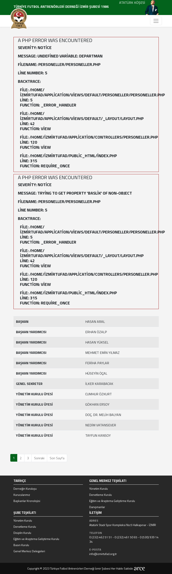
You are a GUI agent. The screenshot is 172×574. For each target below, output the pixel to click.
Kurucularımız (21, 494)
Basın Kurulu (21, 545)
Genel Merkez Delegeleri (29, 551)
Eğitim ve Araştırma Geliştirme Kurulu (112, 501)
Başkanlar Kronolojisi (26, 501)
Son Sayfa (57, 458)
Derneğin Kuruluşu (25, 488)
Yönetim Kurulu (98, 488)
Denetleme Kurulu (100, 494)
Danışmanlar (97, 507)
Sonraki (39, 458)
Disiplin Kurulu (22, 532)
